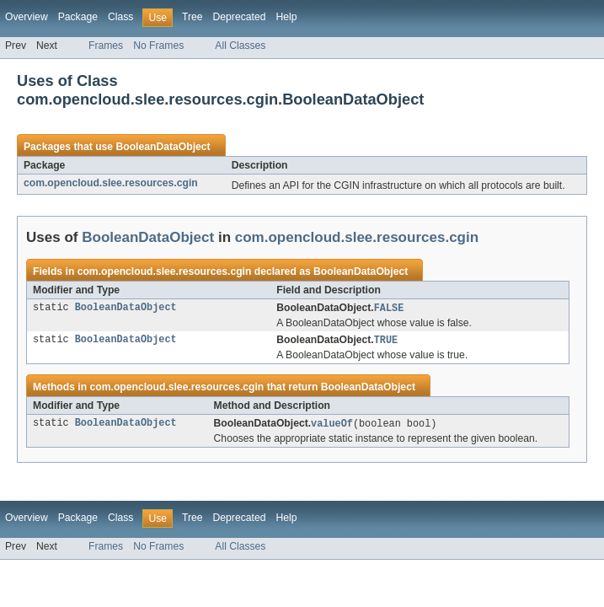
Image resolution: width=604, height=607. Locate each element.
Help (286, 17)
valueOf (332, 425)
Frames (105, 45)
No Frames (158, 45)
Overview (26, 17)
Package (78, 17)
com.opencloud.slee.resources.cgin (111, 183)
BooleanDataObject (162, 147)
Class (120, 17)
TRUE (386, 341)
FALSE (389, 308)
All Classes (240, 45)
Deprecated (239, 17)
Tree (192, 17)
